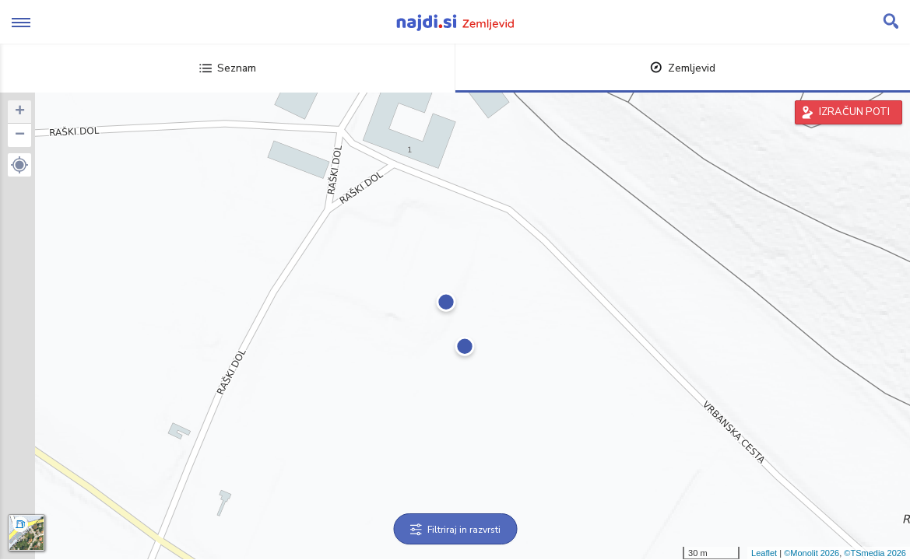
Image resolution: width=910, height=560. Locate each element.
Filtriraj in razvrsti (455, 529)
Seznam (227, 68)
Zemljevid (682, 68)
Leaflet (764, 553)
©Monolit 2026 (811, 553)
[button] (19, 165)
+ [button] (20, 112)
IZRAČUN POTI (854, 112)
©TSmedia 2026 (875, 553)
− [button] (20, 135)
